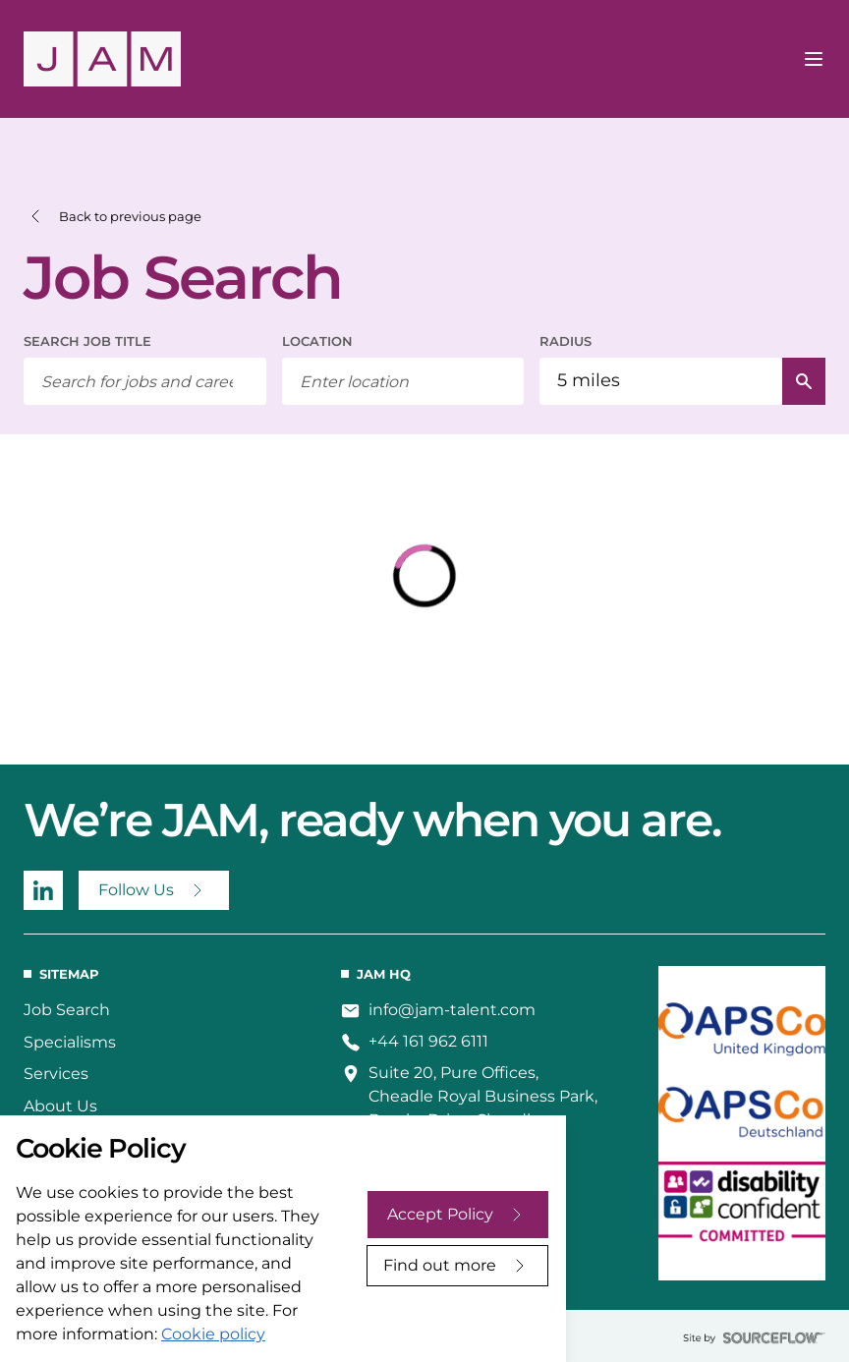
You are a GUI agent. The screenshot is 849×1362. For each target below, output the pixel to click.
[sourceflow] (754, 1338)
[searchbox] (145, 381)
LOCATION (317, 341)
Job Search (67, 1009)
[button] (112, 217)
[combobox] (403, 381)
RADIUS (565, 341)
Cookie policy (213, 1334)
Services (56, 1073)
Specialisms (70, 1042)
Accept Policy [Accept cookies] (440, 1214)
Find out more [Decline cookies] (439, 1265)
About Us (60, 1106)
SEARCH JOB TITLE (87, 341)
